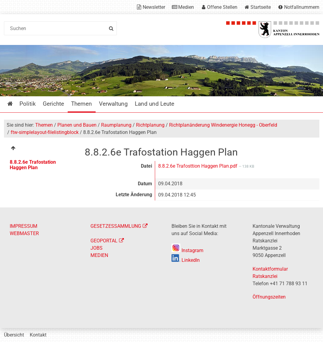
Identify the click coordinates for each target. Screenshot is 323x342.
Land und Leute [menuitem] (154, 103)
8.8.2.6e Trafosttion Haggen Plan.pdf (198, 166)
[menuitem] (40, 149)
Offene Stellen (222, 7)
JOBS (96, 248)
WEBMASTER (24, 233)
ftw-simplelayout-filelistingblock (45, 132)
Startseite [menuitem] (14, 103)
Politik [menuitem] (27, 103)
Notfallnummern (301, 7)
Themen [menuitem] (81, 103)
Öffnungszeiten (269, 297)
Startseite (260, 7)
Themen (44, 125)
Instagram (187, 250)
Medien (186, 7)
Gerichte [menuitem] (53, 103)
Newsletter (154, 7)
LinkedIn (186, 260)
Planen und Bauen (77, 125)
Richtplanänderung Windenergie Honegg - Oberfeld (223, 125)
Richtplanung (150, 125)
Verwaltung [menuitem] (113, 103)
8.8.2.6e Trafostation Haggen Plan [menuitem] (33, 164)
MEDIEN (99, 255)
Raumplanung (116, 125)
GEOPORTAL (103, 241)
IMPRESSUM (23, 226)
